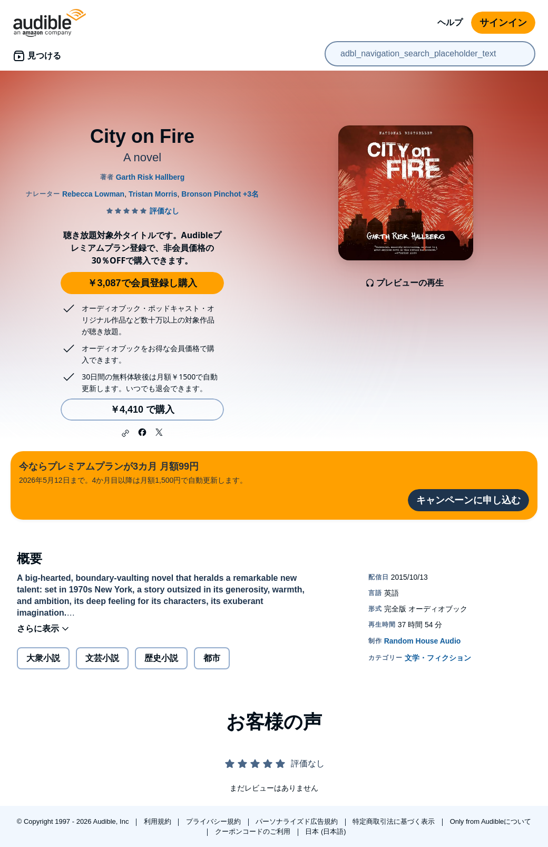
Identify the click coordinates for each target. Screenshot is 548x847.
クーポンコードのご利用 (253, 831)
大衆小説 (43, 658)
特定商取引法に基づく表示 (395, 821)
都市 (211, 658)
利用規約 (158, 821)
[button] (125, 433)
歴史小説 (161, 658)
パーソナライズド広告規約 (298, 821)
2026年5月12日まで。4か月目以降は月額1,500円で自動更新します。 (133, 472)
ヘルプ (450, 22)
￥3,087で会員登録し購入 (142, 283)
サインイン (503, 22)
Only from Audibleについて (491, 821)
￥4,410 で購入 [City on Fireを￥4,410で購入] (142, 409)
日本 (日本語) (325, 831)
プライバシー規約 (214, 821)
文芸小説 (102, 658)
